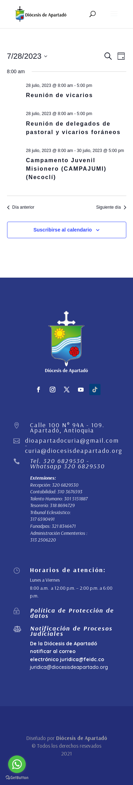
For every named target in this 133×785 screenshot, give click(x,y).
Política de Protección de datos (72, 612)
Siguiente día (111, 207)
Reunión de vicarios (59, 95)
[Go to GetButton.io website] (17, 777)
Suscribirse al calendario (63, 230)
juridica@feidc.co (82, 659)
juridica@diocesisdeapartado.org (69, 667)
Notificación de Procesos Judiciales (71, 630)
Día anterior (21, 207)
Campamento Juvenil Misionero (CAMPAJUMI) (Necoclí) (66, 168)
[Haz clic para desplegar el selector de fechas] (27, 56)
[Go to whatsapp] (17, 764)
